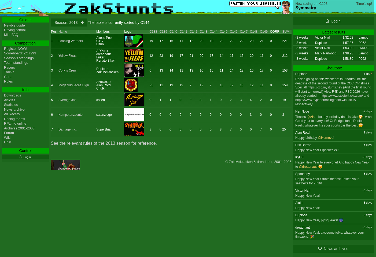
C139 (163, 31)
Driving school (14, 30)
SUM (285, 31)
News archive (14, 109)
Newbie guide (14, 25)
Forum (9, 133)
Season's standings (19, 58)
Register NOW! (15, 49)
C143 (204, 31)
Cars (7, 77)
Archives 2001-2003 (19, 128)
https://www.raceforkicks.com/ (341, 96)
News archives (336, 249)
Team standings (16, 63)
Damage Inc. (67, 129)
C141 (183, 31)
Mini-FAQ (11, 35)
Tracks (9, 72)
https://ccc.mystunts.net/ (325, 87)
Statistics (11, 105)
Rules (8, 81)
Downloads (12, 95)
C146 (234, 31)
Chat (7, 142)
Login (336, 21)
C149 (264, 31)
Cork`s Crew (67, 70)
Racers (9, 67)
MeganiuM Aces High (73, 85)
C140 (173, 31)
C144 (214, 31)
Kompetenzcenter (71, 115)
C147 (244, 31)
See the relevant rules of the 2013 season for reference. (104, 143)
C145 (223, 31)
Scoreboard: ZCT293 (20, 53)
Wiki (7, 138)
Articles (9, 100)
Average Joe (67, 100)
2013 (66, 22)
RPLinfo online (15, 123)
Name (62, 31)
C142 (193, 31)
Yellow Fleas (67, 56)
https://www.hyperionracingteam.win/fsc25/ (325, 100)
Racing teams (14, 119)
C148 (254, 31)
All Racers (12, 114)
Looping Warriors (70, 41)
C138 (153, 31)
